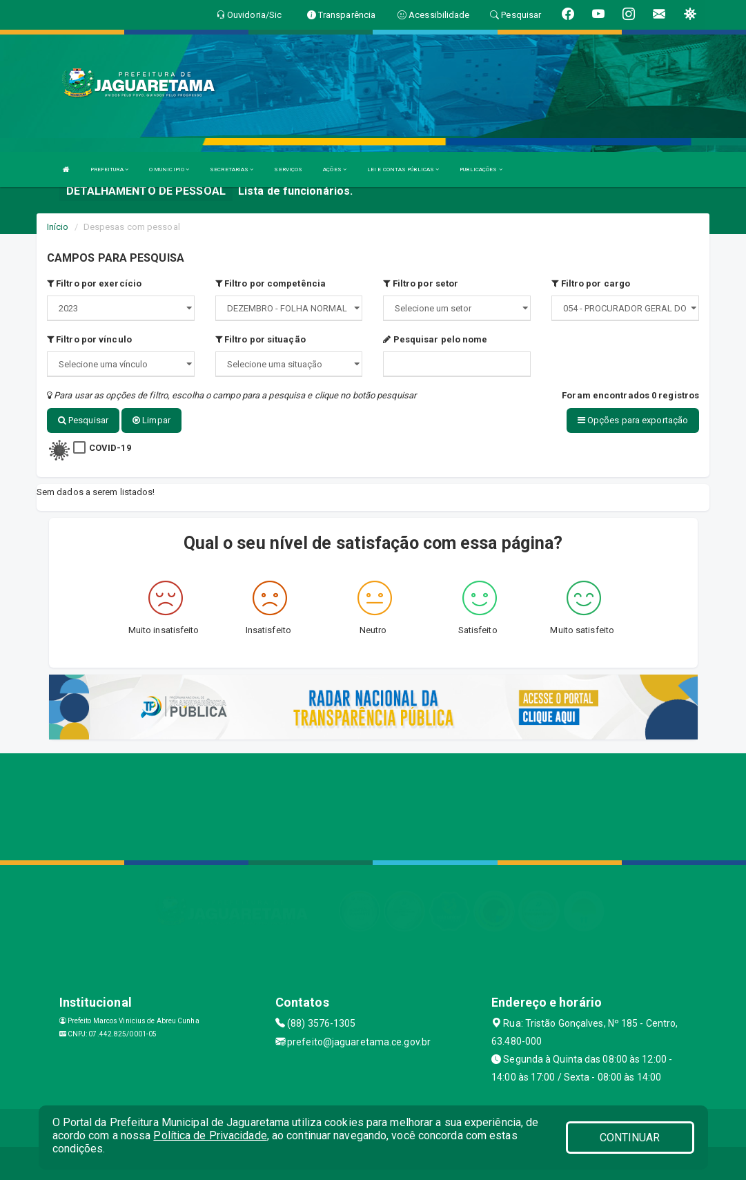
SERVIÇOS (288, 169)
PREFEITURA (109, 169)
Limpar (151, 420)
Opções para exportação (633, 420)
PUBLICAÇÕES (481, 169)
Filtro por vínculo (89, 339)
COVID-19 (110, 446)
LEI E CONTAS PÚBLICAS (403, 169)
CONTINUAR (630, 1137)
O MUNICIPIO (169, 169)
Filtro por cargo (590, 283)
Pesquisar (83, 420)
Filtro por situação (260, 339)
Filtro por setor (420, 283)
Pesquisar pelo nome (435, 339)
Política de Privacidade (209, 1135)
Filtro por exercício (94, 283)
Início (58, 227)
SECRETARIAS (231, 169)
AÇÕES (334, 169)
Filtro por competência (270, 283)
